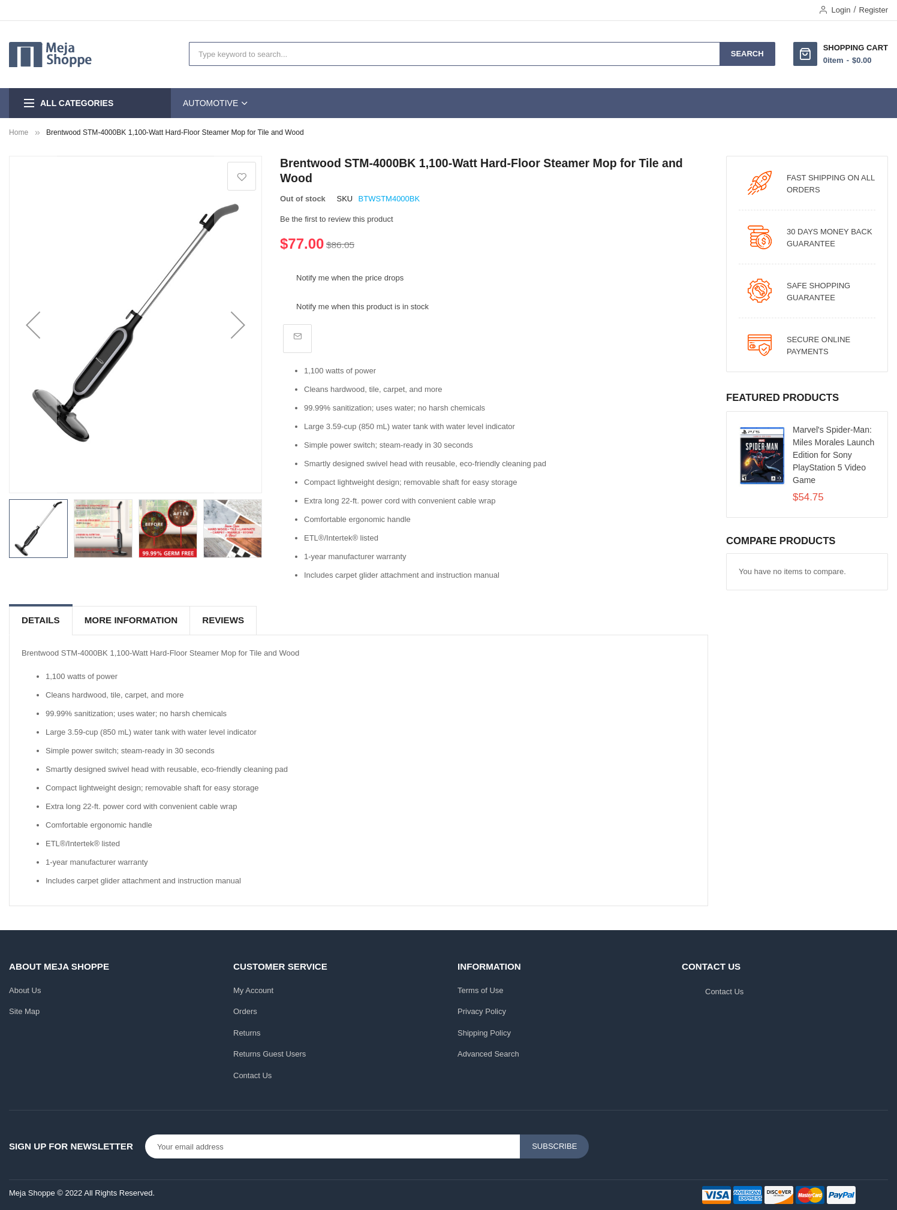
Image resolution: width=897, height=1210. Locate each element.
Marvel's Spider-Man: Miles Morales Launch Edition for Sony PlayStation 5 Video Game (833, 455)
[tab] (41, 620)
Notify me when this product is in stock (362, 306)
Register (873, 9)
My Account (253, 990)
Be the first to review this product (336, 219)
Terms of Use (480, 990)
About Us (25, 990)
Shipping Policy (484, 1032)
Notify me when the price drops (350, 277)
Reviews (223, 620)
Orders (245, 1011)
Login (841, 9)
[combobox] (454, 54)
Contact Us (252, 1075)
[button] (33, 324)
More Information (131, 620)
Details (41, 620)
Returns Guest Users (269, 1053)
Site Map (24, 1011)
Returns (247, 1032)
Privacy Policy (481, 1011)
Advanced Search (488, 1053)
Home (18, 132)
